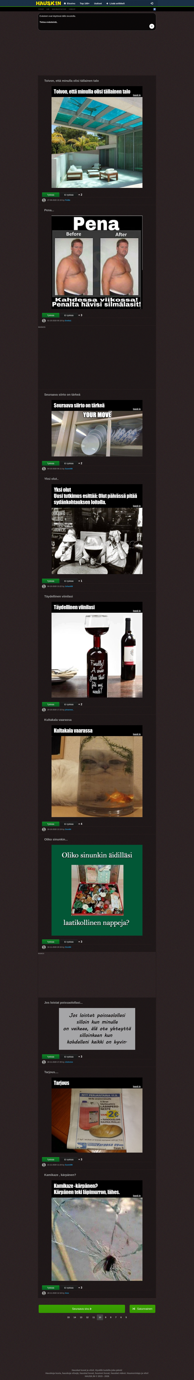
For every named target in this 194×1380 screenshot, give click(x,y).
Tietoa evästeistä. (48, 22)
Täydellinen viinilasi (58, 596)
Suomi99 (68, 469)
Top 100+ (85, 3)
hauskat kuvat (59, 9)
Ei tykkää (69, 195)
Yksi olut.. (51, 478)
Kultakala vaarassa (58, 719)
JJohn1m (69, 1062)
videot (72, 9)
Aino (67, 1293)
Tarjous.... (51, 1072)
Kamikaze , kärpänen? (60, 1175)
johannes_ (69, 710)
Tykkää (50, 195)
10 (100, 1317)
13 (81, 1317)
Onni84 (68, 829)
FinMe (67, 200)
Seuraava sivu (82, 1308)
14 (75, 1317)
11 (93, 1317)
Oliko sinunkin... (56, 839)
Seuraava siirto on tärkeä (62, 394)
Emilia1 (68, 321)
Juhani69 (69, 586)
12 (87, 1317)
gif (47, 9)
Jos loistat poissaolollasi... (63, 1002)
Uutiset (98, 3)
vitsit (41, 9)
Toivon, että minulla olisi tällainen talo (71, 80)
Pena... (49, 210)
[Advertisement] (97, 54)
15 (68, 1317)
